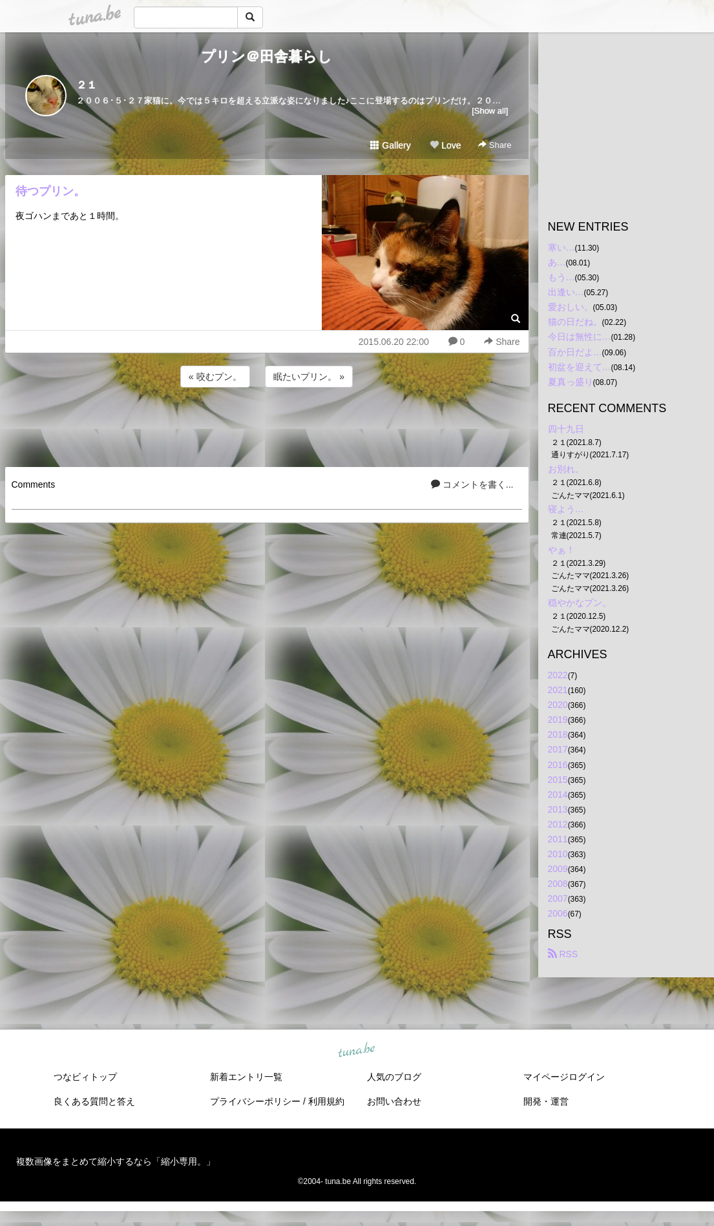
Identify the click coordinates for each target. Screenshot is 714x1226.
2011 (558, 839)
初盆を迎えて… (579, 367)
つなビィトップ (85, 1077)
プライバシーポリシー (255, 1101)
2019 (558, 719)
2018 (558, 734)
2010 (558, 854)
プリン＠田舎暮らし (266, 56)
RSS (563, 954)
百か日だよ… (575, 352)
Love (445, 145)
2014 (558, 794)
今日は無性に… (579, 336)
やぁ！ (561, 550)
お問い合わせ (394, 1101)
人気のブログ (394, 1077)
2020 (558, 705)
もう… (561, 277)
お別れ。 (566, 469)
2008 (558, 883)
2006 (558, 913)
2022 (558, 675)
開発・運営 (546, 1101)
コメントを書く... (472, 484)
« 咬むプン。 (215, 376)
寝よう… (566, 509)
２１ (86, 84)
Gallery (390, 145)
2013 (558, 809)
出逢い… (566, 292)
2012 (558, 824)
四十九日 (566, 429)
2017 (558, 749)
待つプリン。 (50, 191)
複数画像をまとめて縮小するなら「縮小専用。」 (115, 1161)
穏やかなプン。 (579, 602)
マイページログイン (564, 1077)
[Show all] (490, 111)
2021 (558, 690)
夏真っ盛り (570, 382)
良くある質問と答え (94, 1101)
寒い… (561, 247)
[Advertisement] (267, 425)
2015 (558, 779)
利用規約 (326, 1101)
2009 (558, 869)
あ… (557, 262)
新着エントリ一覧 (246, 1077)
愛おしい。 (570, 307)
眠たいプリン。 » (308, 376)
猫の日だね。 (575, 322)
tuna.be (357, 1050)
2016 (558, 765)
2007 (558, 898)
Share (494, 145)
